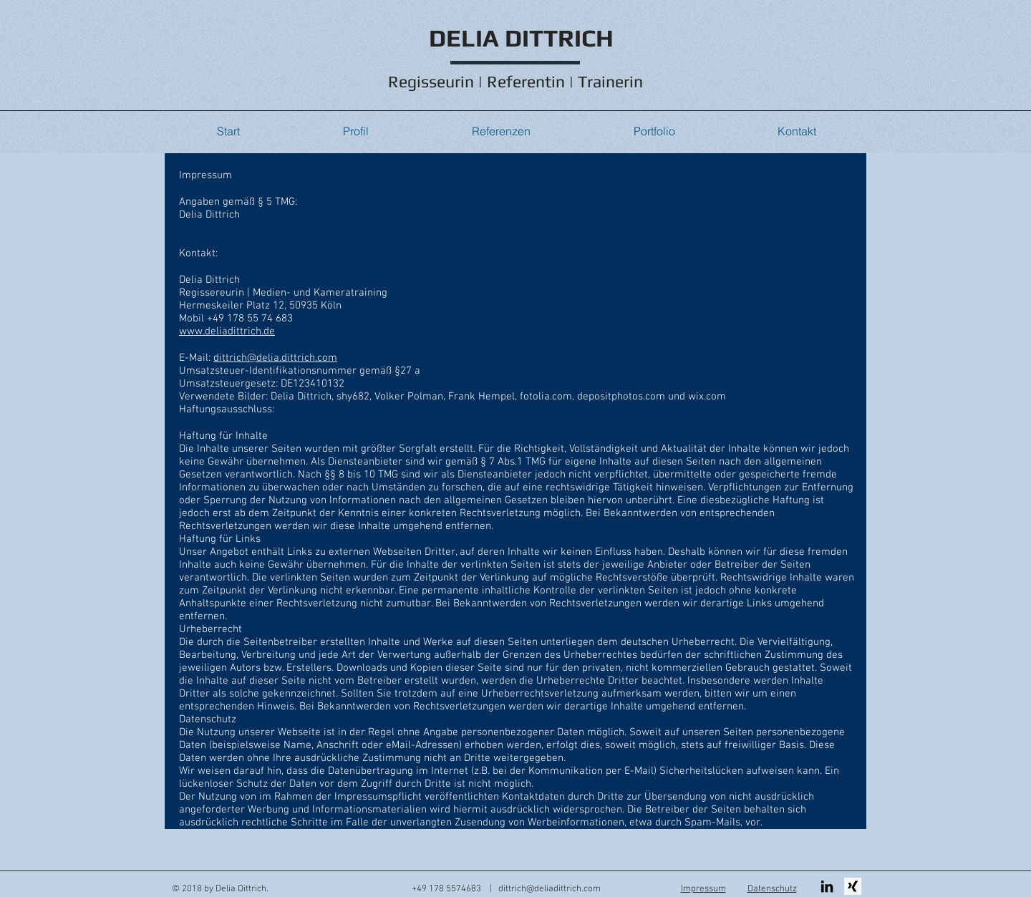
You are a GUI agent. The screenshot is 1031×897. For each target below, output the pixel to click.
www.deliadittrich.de (227, 331)
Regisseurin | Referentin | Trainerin (515, 81)
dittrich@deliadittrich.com (549, 889)
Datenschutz (772, 889)
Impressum (703, 889)
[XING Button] (852, 886)
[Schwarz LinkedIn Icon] (827, 886)
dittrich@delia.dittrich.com (275, 357)
